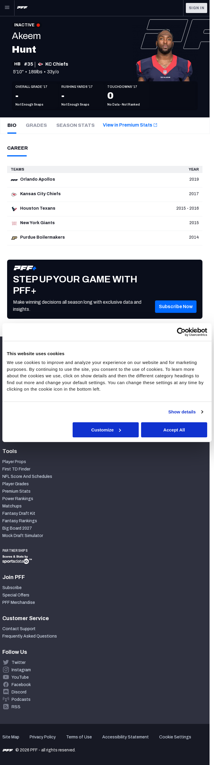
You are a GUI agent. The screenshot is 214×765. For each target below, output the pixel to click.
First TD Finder (16, 469)
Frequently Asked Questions (29, 636)
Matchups (12, 506)
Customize (106, 429)
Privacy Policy (43, 737)
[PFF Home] (22, 8)
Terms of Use (79, 737)
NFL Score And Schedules (27, 476)
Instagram (21, 670)
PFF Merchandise (18, 602)
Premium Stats (16, 491)
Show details (182, 411)
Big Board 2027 (17, 528)
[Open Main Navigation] (7, 8)
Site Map (10, 737)
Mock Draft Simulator (22, 535)
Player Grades (15, 484)
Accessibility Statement (125, 737)
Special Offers (15, 595)
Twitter (18, 662)
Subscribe (12, 588)
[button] (175, 315)
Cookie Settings (175, 737)
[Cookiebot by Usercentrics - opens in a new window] (181, 331)
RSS (16, 707)
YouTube (20, 677)
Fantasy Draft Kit (18, 513)
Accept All (174, 429)
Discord (19, 692)
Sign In (197, 8)
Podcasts (21, 699)
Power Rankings (17, 498)
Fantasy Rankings (19, 521)
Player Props (14, 462)
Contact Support (19, 629)
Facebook (21, 684)
